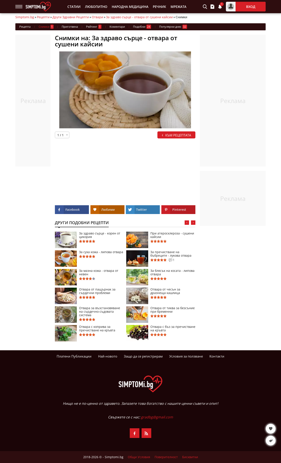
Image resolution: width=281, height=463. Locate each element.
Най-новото (107, 356)
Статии (74, 6)
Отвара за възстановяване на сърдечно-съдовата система (99, 311)
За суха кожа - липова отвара (101, 252)
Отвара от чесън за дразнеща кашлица (165, 291)
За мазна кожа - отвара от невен (98, 272)
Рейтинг (93, 27)
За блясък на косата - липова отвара (172, 272)
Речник (159, 6)
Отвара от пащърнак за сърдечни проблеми (97, 291)
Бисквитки (190, 457)
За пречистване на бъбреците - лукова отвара (170, 253)
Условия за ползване (186, 356)
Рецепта (25, 27)
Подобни (142, 27)
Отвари (97, 17)
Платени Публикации (74, 356)
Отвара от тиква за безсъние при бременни (172, 309)
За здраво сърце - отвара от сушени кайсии (139, 17)
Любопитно (96, 6)
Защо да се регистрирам (143, 356)
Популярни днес (173, 27)
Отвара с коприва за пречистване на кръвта (97, 328)
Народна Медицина (130, 6)
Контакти (216, 356)
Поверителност (166, 457)
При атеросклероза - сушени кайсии (172, 235)
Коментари (117, 27)
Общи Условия (139, 457)
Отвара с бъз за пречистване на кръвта (172, 328)
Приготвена (70, 27)
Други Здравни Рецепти (70, 17)
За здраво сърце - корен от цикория (99, 235)
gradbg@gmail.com (157, 417)
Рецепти (43, 17)
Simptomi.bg (24, 17)
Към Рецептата (176, 134)
